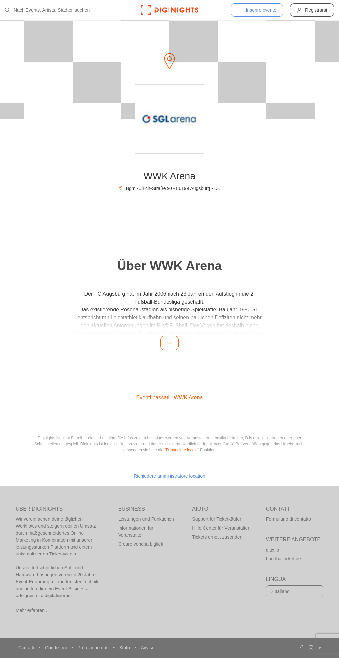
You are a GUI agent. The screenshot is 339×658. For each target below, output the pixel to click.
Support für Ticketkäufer (216, 519)
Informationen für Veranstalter (135, 531)
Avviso (147, 647)
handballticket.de (283, 558)
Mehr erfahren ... (33, 610)
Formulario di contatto (288, 519)
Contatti (26, 647)
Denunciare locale (182, 450)
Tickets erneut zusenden (217, 537)
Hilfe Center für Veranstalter (220, 528)
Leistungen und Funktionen (146, 519)
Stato (125, 647)
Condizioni (56, 647)
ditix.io (272, 550)
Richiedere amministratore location (169, 476)
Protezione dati (93, 647)
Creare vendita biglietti (141, 544)
